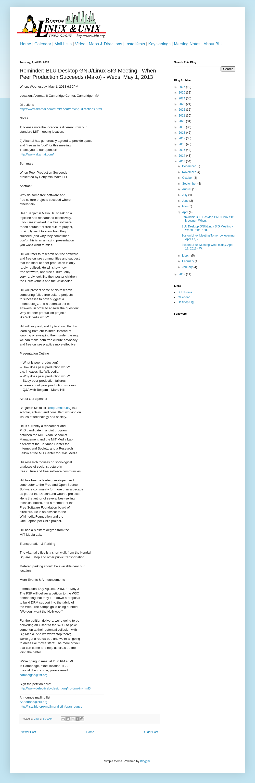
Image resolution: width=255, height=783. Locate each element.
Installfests (135, 44)
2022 (182, 109)
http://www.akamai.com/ (37, 154)
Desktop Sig (186, 302)
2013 (182, 161)
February (188, 261)
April (185, 212)
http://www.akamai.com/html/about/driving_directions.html (61, 109)
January (187, 267)
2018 (182, 132)
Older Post (151, 732)
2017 (182, 138)
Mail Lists (63, 44)
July (185, 195)
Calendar (42, 44)
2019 (182, 127)
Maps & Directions (105, 44)
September (189, 183)
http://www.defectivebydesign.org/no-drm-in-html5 (55, 688)
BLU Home (185, 292)
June (185, 200)
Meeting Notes (187, 44)
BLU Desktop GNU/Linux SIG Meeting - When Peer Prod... (207, 228)
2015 (182, 150)
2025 (182, 92)
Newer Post (28, 732)
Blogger (145, 761)
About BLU (213, 44)
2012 (182, 274)
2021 (182, 115)
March (186, 255)
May (185, 206)
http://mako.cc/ (59, 408)
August (187, 189)
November (189, 172)
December (189, 166)
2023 (182, 104)
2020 (182, 121)
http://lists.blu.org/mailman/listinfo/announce (51, 706)
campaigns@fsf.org (34, 675)
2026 (182, 87)
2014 (182, 155)
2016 (182, 144)
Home (25, 44)
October (187, 177)
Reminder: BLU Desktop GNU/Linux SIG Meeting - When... (207, 218)
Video (80, 44)
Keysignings (159, 44)
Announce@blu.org (33, 702)
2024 (182, 98)
